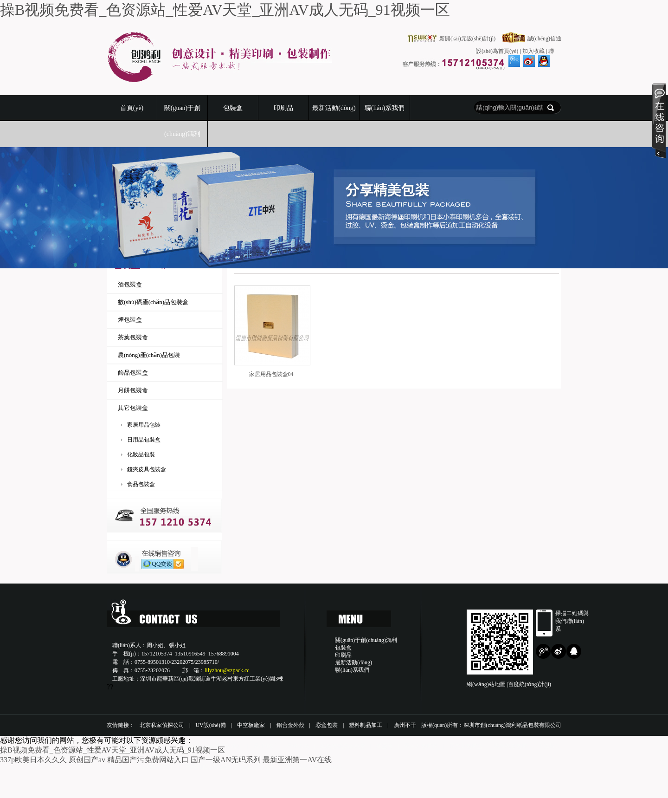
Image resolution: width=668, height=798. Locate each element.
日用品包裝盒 (144, 439)
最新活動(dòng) (333, 107)
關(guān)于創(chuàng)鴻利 (182, 120)
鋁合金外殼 (290, 725)
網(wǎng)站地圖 (486, 684)
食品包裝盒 (141, 484)
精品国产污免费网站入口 (148, 760)
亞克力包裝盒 (465, 746)
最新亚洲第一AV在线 (297, 760)
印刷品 (283, 107)
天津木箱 (298, 746)
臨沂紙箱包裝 (510, 746)
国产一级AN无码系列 (226, 760)
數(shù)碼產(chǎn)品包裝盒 (153, 301)
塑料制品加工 (365, 725)
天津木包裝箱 (420, 746)
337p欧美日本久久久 (33, 760)
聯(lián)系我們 (385, 107)
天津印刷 (264, 746)
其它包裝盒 (133, 407)
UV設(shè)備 (210, 725)
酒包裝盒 (130, 284)
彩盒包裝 (326, 725)
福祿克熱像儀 (257, 767)
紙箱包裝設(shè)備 (342, 746)
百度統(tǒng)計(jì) (529, 684)
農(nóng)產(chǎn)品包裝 (149, 354)
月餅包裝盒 (133, 390)
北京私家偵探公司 (162, 725)
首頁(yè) (132, 107)
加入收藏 (533, 51)
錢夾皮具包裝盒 (146, 469)
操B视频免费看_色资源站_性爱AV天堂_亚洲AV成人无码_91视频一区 (225, 9)
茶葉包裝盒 (133, 337)
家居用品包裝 (144, 425)
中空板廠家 (251, 725)
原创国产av (87, 760)
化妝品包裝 (141, 454)
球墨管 (384, 746)
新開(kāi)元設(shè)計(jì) (314, 767)
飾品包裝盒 (133, 372)
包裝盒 (233, 107)
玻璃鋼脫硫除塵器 (207, 767)
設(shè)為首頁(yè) (497, 51)
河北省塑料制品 (154, 767)
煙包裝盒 (130, 319)
